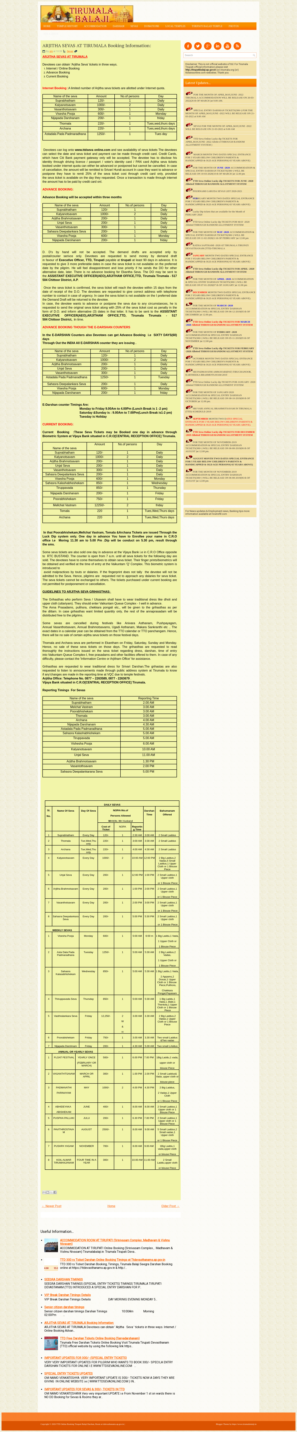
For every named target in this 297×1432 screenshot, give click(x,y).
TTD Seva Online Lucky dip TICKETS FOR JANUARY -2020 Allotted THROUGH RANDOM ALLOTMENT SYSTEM (220, 383)
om (51, 51)
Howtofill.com (219, 513)
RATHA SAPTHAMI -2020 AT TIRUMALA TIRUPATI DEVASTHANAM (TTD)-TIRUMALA (217, 247)
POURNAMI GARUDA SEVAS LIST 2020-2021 (217, 191)
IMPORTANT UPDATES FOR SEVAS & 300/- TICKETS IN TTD (84, 1389)
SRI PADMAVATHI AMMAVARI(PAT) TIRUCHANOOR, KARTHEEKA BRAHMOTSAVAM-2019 (218, 373)
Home (47, 26)
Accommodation (95, 26)
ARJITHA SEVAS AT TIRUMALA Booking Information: (96, 45)
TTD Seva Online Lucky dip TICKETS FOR (216, 268)
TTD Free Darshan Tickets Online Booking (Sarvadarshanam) (100, 1338)
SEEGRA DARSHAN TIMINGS (63, 1279)
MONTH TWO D (217, 418)
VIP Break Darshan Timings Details (67, 1295)
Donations (151, 26)
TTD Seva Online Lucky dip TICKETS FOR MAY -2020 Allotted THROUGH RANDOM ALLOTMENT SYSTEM (217, 223)
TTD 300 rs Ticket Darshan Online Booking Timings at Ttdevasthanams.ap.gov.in (112, 1260)
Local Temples (175, 26)
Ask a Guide (51, 33)
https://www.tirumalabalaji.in (244, 1424)
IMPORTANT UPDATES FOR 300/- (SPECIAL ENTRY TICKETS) (85, 1358)
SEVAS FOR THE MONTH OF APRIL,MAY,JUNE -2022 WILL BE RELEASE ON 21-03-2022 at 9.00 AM (218, 127)
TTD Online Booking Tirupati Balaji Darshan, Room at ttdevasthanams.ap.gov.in (90, 1424)
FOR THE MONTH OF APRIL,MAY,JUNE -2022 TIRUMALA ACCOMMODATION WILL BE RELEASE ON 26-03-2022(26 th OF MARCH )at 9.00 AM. (219, 97)
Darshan (118, 26)
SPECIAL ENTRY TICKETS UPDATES (68, 1373)
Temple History (67, 26)
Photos (234, 26)
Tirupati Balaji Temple (207, 26)
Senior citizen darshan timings (64, 1307)
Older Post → (170, 1206)
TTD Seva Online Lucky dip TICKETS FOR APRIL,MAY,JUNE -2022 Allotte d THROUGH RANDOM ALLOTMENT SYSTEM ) (215, 141)
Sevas (134, 26)
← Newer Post (51, 1206)
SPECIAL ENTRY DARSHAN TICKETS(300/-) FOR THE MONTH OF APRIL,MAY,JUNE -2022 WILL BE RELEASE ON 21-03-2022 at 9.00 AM (220, 113)
